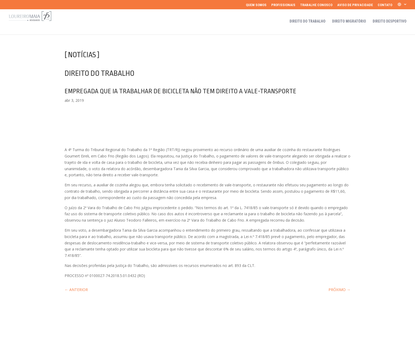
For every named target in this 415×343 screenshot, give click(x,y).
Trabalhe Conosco (316, 5)
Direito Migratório (349, 21)
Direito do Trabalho (308, 21)
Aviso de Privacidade (355, 5)
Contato (385, 5)
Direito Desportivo (390, 21)
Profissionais (283, 5)
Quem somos (256, 5)
